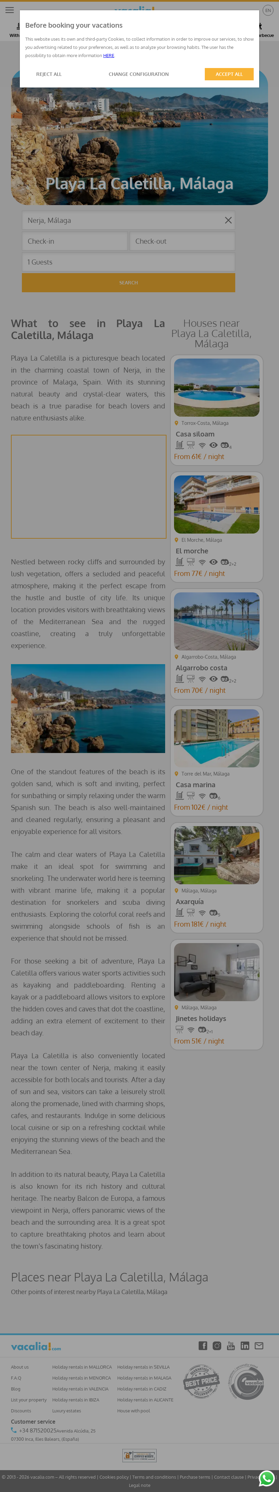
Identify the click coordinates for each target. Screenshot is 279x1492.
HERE (108, 55)
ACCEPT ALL (229, 74)
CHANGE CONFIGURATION (139, 74)
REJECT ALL (49, 74)
